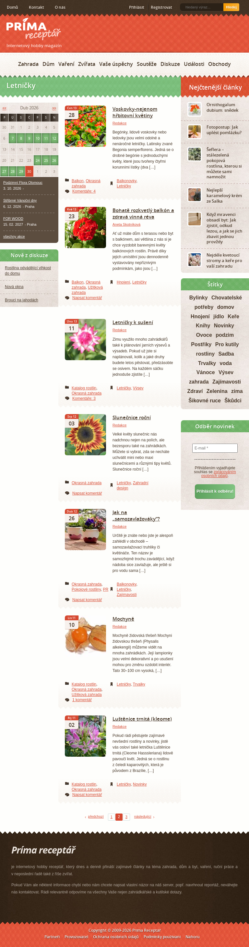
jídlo (218, 316)
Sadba (226, 354)
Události (194, 64)
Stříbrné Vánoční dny (20, 200)
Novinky (140, 784)
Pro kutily (227, 344)
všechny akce (14, 236)
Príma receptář (33, 29)
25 (46, 160)
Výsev (138, 388)
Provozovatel (76, 937)
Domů (12, 7)
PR (106, 589)
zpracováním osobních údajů (218, 474)
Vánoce (205, 372)
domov (225, 307)
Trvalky (139, 684)
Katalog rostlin (84, 388)
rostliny (205, 354)
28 (13, 171)
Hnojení (123, 282)
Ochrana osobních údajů (116, 937)
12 (54, 138)
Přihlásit (136, 7)
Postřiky (201, 344)
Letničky (124, 186)
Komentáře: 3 (84, 398)
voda (226, 363)
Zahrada (28, 64)
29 (21, 171)
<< (4, 108)
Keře (233, 316)
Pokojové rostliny (86, 589)
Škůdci (232, 400)
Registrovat (161, 7)
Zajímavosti (126, 594)
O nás (60, 7)
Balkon (78, 181)
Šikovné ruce (204, 400)
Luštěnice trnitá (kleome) (142, 718)
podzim (225, 335)
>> (54, 108)
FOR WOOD (13, 219)
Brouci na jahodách (21, 300)
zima (237, 391)
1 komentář (82, 700)
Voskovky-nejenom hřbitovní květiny (135, 112)
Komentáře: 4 (84, 191)
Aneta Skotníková (126, 224)
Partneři (52, 937)
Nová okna (14, 286)
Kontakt (36, 7)
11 (46, 138)
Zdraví (195, 391)
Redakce (119, 123)
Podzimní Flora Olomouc (22, 182)
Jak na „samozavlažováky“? (136, 515)
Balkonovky (126, 181)
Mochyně (123, 618)
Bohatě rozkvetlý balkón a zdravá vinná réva (143, 213)
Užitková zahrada (87, 694)
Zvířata (86, 64)
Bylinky (198, 297)
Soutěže (147, 64)
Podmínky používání (162, 937)
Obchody (219, 64)
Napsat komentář (87, 298)
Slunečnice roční (132, 417)
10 (38, 138)
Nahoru (192, 937)
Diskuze (170, 64)
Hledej (231, 7)
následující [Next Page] (142, 816)
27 (4, 171)
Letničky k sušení (133, 322)
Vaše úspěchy (116, 64)
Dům (48, 64)
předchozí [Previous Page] (96, 816)
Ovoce (204, 335)
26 (54, 160)
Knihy (203, 325)
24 (38, 160)
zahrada (198, 382)
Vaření (66, 64)
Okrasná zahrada (86, 393)
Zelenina (217, 391)
